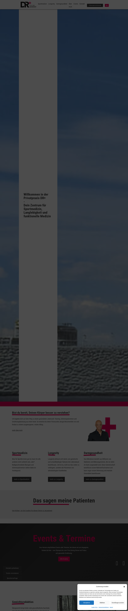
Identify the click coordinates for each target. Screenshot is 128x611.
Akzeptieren (86, 603)
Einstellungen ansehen (118, 603)
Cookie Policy (94, 607)
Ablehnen (102, 603)
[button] (124, 587)
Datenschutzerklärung (104, 607)
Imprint (111, 607)
